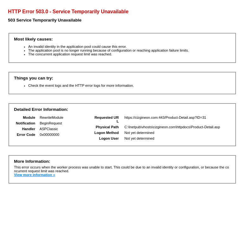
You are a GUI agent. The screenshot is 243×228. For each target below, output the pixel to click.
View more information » (34, 175)
